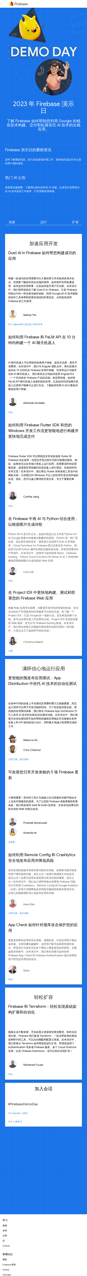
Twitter (6, 1269)
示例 (5, 1235)
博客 (5, 1259)
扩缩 (75, 222)
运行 (43, 222)
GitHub (6, 1245)
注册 (10, 650)
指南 (5, 1225)
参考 (5, 1230)
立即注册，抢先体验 (18, 759)
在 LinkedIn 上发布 (18, 1113)
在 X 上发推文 (15, 1121)
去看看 (11, 842)
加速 (12, 222)
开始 (10, 412)
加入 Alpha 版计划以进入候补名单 (25, 324)
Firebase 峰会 (9, 1264)
